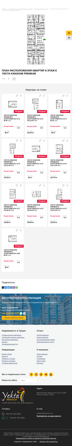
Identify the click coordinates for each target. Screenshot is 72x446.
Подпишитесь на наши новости (49, 416)
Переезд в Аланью (8, 361)
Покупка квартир (43, 335)
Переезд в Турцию (8, 359)
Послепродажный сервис (46, 340)
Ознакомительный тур (10, 344)
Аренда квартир (42, 337)
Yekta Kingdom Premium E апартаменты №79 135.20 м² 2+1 (58, 207)
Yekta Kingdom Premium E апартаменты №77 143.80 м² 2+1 (12, 207)
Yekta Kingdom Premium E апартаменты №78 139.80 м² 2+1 (35, 207)
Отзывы (39, 356)
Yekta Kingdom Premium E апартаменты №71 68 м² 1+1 (12, 117)
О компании (41, 359)
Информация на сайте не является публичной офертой (36, 438)
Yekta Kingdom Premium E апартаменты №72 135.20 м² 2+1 (35, 117)
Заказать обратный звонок (13, 318)
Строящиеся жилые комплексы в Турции (20, 9)
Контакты (40, 363)
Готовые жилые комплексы (11, 335)
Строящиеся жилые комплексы (13, 337)
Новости (5, 356)
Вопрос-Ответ (7, 354)
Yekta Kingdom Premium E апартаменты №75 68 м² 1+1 (35, 162)
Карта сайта (41, 361)
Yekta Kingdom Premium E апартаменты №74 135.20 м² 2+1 (12, 162)
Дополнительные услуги (45, 342)
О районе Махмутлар (9, 363)
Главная (4, 9)
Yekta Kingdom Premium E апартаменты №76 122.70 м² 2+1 (58, 162)
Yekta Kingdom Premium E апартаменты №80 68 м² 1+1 (12, 252)
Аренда (4, 342)
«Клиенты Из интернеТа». (48, 441)
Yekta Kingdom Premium (41, 9)
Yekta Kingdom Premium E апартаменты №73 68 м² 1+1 (58, 117)
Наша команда (42, 354)
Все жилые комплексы (10, 340)
